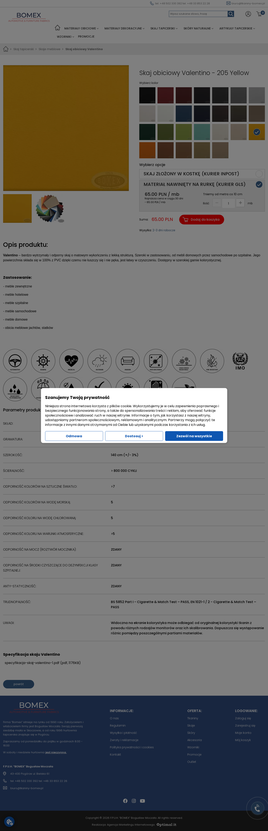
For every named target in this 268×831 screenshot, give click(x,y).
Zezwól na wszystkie (194, 436)
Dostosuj (134, 436)
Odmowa (74, 436)
